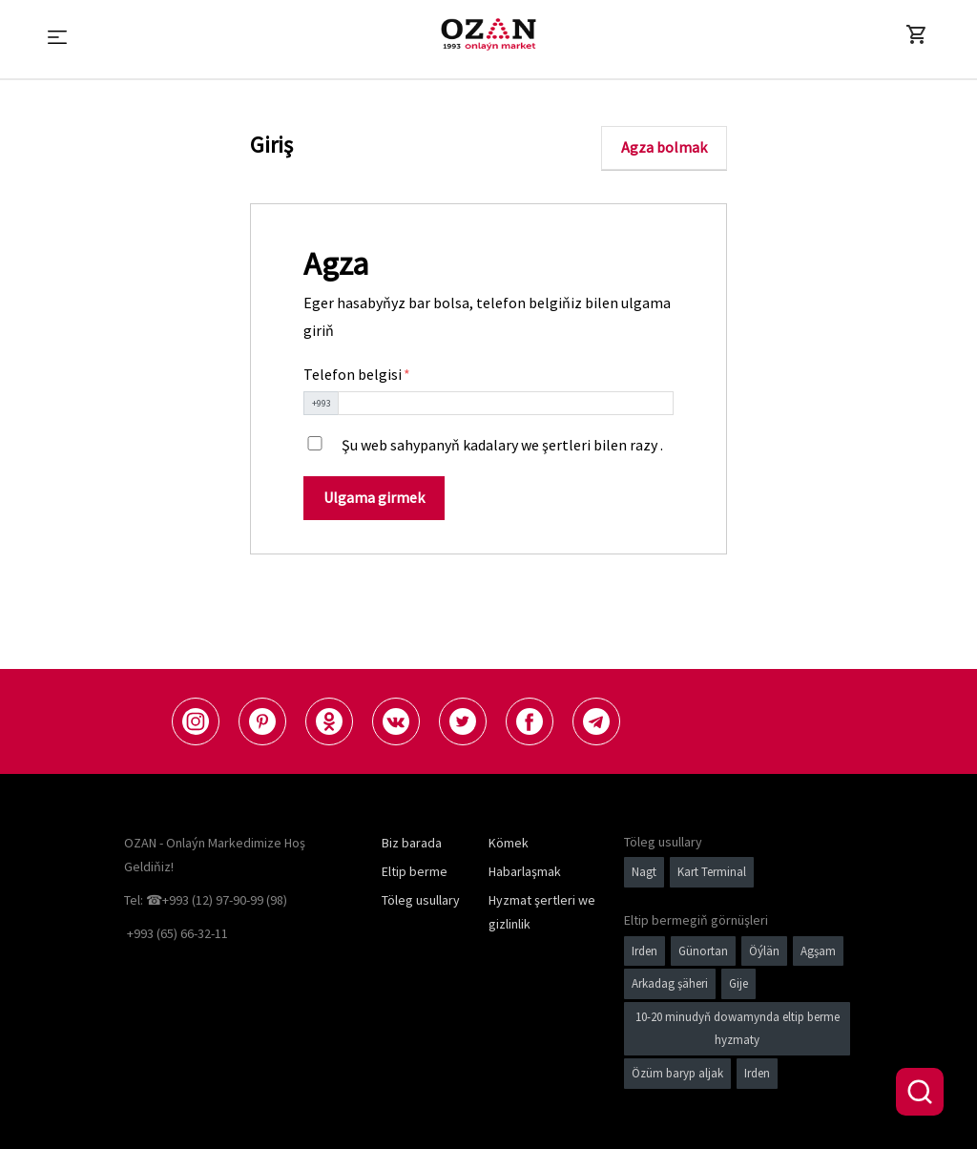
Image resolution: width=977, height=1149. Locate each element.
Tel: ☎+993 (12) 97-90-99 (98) (205, 900)
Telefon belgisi (354, 374)
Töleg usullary (421, 900)
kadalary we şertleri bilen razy (560, 444)
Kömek (508, 842)
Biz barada (412, 842)
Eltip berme (414, 871)
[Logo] (488, 34)
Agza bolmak (664, 147)
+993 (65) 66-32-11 (177, 933)
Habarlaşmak (524, 871)
